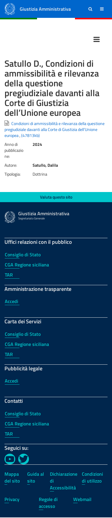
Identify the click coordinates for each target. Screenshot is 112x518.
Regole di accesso (48, 503)
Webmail (82, 499)
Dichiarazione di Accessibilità (63, 480)
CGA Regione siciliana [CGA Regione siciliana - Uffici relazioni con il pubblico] (27, 264)
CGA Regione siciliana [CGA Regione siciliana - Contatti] (27, 423)
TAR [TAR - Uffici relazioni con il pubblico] (9, 274)
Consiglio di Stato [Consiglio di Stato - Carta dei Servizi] (23, 334)
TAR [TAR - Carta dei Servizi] (9, 354)
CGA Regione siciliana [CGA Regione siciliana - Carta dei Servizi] (27, 344)
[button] (90, 9)
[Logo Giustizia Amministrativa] (9, 8)
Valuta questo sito (56, 197)
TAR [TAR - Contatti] (9, 433)
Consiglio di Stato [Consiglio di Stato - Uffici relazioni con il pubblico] (23, 254)
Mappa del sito (12, 477)
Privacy (11, 499)
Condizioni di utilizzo (92, 477)
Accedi (11, 301)
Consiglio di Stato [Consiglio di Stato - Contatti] (23, 413)
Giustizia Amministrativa (45, 9)
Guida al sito (35, 477)
